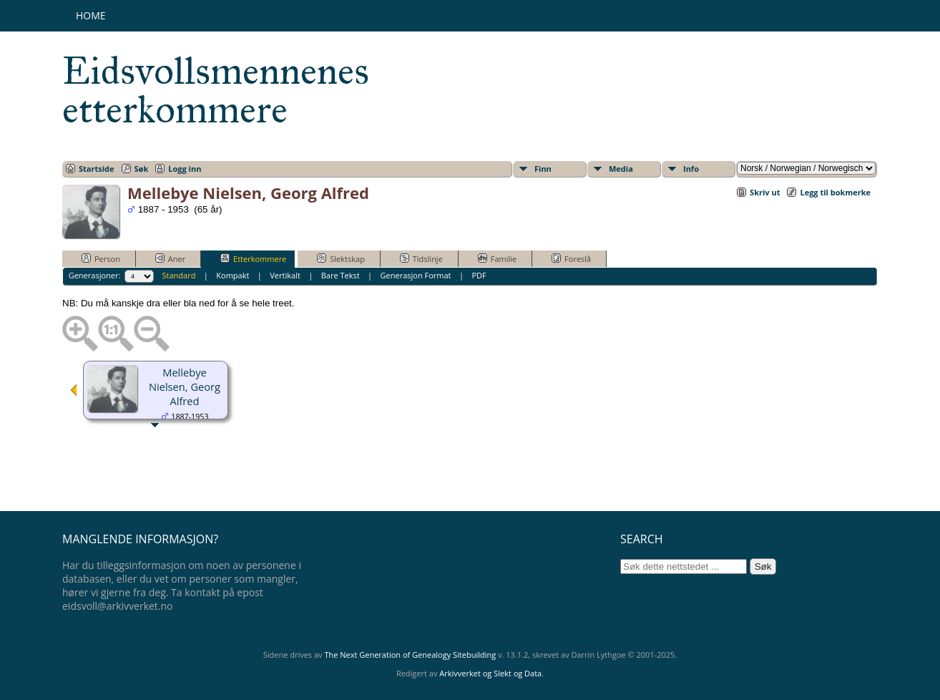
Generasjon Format (416, 275)
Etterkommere (253, 258)
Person (101, 258)
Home (91, 15)
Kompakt (232, 275)
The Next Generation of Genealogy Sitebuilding (410, 654)
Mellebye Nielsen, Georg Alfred (184, 386)
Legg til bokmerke (835, 192)
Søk (141, 168)
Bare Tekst (340, 275)
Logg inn (184, 168)
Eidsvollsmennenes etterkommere (215, 90)
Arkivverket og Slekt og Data (490, 673)
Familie (497, 258)
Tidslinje (421, 258)
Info (691, 168)
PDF (478, 275)
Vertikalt (285, 275)
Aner (170, 258)
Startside (96, 168)
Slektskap (341, 258)
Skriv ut (765, 192)
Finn (543, 168)
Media (621, 168)
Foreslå (571, 258)
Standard (179, 275)
